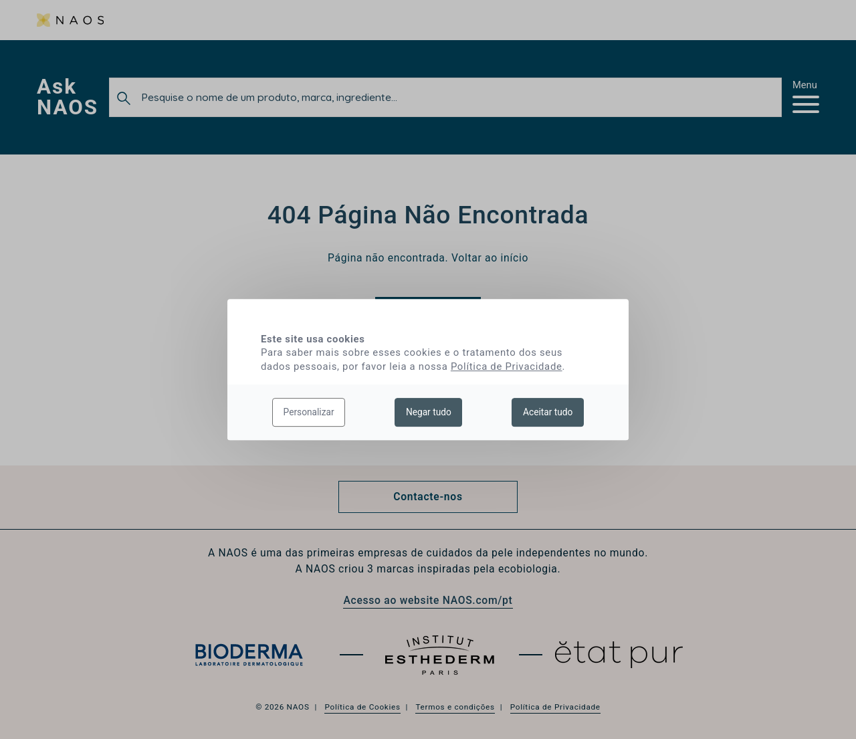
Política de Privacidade (506, 366)
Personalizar (309, 412)
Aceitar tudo (547, 412)
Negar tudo (428, 412)
